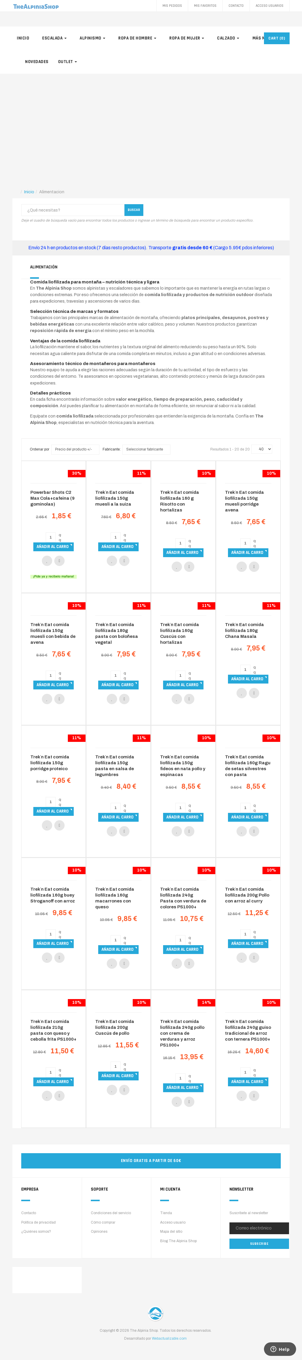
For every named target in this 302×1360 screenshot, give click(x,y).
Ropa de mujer (186, 38)
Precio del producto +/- (73, 449)
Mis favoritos (205, 6)
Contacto (236, 6)
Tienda (166, 1213)
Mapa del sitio (171, 1231)
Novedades (37, 62)
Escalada (54, 38)
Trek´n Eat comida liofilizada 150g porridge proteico (49, 763)
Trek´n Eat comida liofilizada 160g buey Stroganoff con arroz (52, 895)
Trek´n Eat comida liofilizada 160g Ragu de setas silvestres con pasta (247, 766)
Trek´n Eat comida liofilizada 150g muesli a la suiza (114, 498)
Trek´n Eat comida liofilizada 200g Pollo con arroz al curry (247, 895)
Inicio (23, 38)
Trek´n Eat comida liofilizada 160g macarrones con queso (114, 898)
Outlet (67, 62)
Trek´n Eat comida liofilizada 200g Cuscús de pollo (114, 1027)
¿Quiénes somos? (36, 1231)
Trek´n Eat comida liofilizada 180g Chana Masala (244, 630)
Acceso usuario (173, 1222)
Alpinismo (92, 38)
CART (276, 38)
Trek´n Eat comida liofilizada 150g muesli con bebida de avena (53, 633)
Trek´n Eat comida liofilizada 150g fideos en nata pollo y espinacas (182, 766)
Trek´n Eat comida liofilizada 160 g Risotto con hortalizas (179, 501)
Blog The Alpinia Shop (178, 1241)
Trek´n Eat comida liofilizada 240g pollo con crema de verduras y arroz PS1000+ (182, 1033)
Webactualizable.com (169, 1338)
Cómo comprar (103, 1222)
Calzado (228, 38)
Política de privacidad (38, 1222)
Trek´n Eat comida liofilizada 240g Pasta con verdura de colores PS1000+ (183, 898)
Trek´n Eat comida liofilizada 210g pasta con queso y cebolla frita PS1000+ (53, 1030)
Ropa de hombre (137, 38)
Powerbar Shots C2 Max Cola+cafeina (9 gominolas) (52, 498)
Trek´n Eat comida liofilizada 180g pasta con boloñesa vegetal (116, 633)
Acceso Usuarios (269, 6)
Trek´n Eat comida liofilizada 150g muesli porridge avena (244, 501)
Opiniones (99, 1231)
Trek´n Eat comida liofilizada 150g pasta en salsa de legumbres (114, 766)
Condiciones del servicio (111, 1213)
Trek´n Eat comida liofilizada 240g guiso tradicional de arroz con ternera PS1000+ (248, 1030)
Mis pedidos (172, 6)
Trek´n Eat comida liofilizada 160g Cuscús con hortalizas (179, 633)
